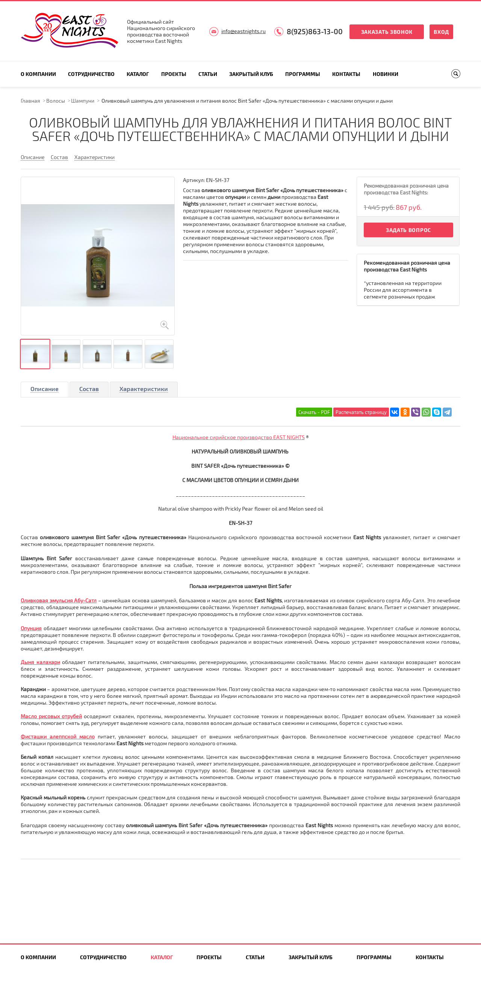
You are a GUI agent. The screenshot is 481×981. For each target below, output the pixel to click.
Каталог (138, 74)
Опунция (31, 628)
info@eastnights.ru (243, 31)
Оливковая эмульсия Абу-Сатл (59, 600)
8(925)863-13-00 (315, 31)
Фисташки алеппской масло (58, 736)
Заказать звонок (387, 32)
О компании (38, 74)
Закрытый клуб (251, 74)
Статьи (207, 74)
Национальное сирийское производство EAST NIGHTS (238, 437)
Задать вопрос (408, 230)
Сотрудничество (91, 74)
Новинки (385, 74)
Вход (441, 32)
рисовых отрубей (60, 716)
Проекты (173, 74)
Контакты (346, 74)
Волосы (55, 100)
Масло (30, 716)
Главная (30, 100)
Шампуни (82, 100)
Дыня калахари (40, 662)
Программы (302, 74)
